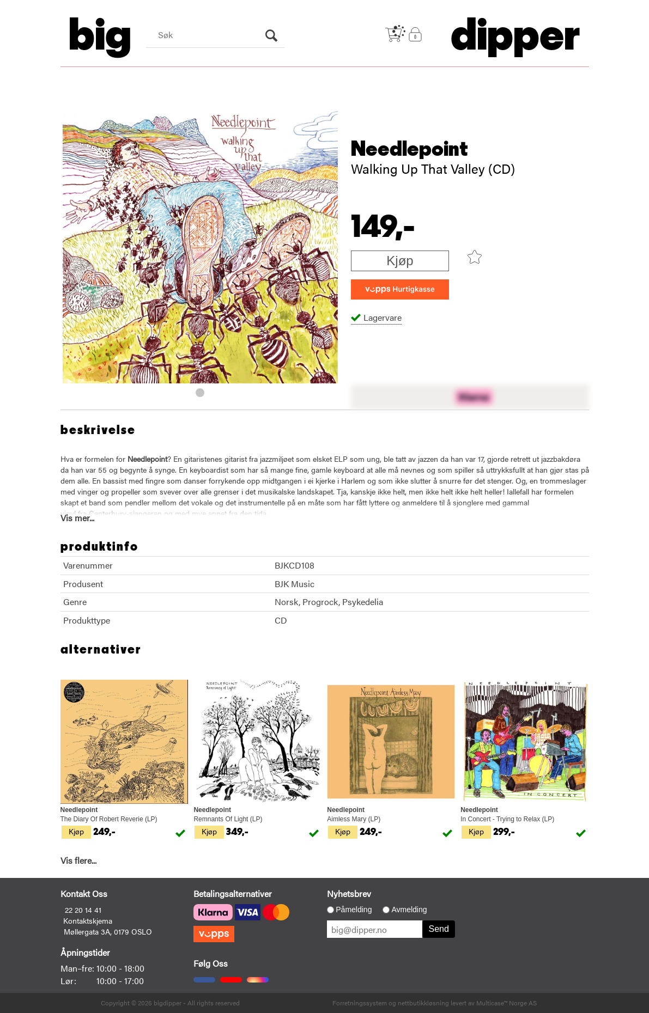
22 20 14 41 (83, 909)
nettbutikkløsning (423, 1003)
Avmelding (409, 909)
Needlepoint (409, 149)
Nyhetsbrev (349, 893)
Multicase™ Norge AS (506, 1003)
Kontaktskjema (87, 920)
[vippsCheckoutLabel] (400, 289)
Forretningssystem (359, 1003)
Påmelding (354, 909)
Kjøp (399, 260)
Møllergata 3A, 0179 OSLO (108, 931)
